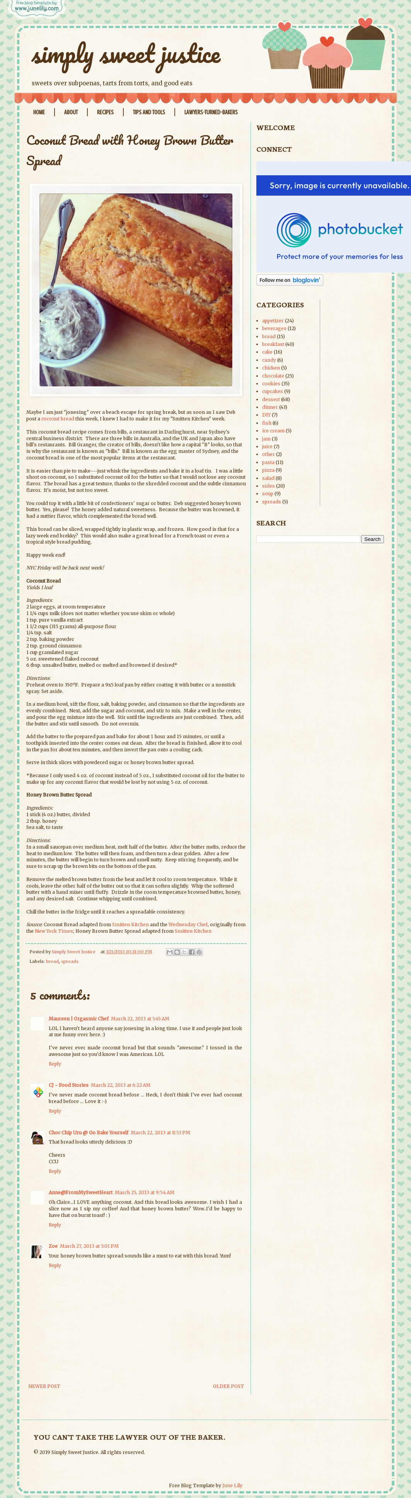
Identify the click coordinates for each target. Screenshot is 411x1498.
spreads (69, 961)
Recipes (105, 112)
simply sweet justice (126, 53)
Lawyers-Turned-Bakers (211, 112)
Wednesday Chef (188, 924)
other (268, 454)
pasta (268, 462)
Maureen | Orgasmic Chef (79, 1019)
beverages (274, 328)
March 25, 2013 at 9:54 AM (144, 1192)
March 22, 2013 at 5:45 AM (140, 1019)
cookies (271, 383)
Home (39, 112)
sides (268, 486)
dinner (270, 407)
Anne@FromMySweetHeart (81, 1192)
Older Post (228, 1386)
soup (267, 494)
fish (266, 423)
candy (269, 360)
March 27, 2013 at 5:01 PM (89, 1246)
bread (52, 961)
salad (268, 478)
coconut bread (57, 419)
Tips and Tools (149, 112)
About (71, 112)
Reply (55, 1064)
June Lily (232, 1485)
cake (267, 352)
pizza (268, 470)
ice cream (273, 431)
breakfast (273, 344)
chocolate (273, 376)
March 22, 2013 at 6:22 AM (120, 1085)
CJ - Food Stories (69, 1085)
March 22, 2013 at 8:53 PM (160, 1132)
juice (267, 446)
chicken (271, 368)
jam (266, 439)
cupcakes (272, 391)
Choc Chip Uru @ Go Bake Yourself (88, 1132)
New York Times (54, 931)
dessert (271, 399)
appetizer (273, 321)
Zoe (53, 1246)
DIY (266, 415)
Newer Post (44, 1386)
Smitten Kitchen (130, 924)
